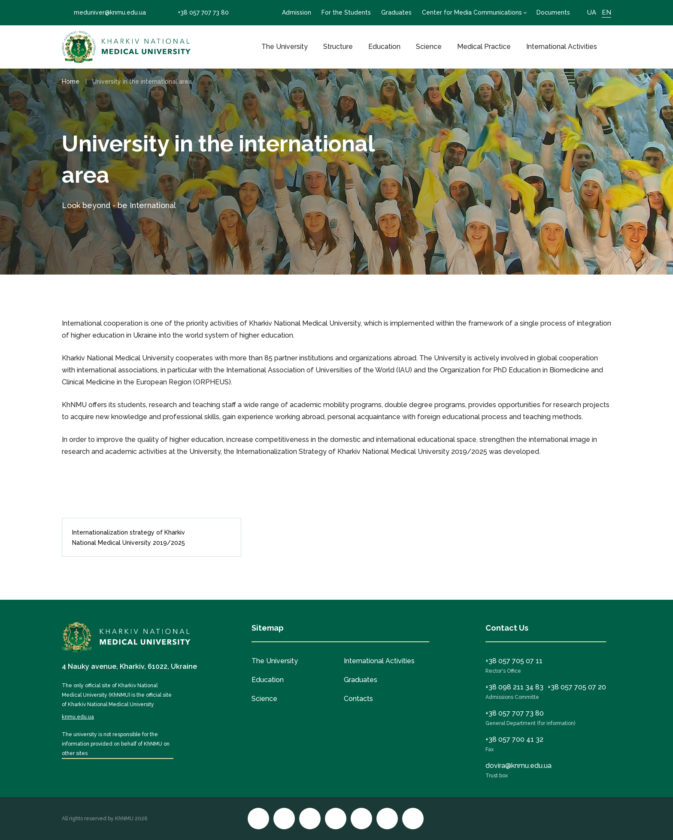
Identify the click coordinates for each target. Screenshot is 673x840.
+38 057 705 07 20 (577, 687)
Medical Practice (484, 46)
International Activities (561, 46)
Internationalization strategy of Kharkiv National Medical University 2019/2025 (148, 537)
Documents (553, 12)
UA (591, 12)
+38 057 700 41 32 (514, 739)
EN (606, 12)
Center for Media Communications (472, 12)
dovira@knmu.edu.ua (518, 765)
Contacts (358, 699)
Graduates (396, 12)
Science (429, 46)
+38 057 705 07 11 (514, 661)
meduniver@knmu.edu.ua (104, 12)
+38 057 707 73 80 (197, 12)
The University (284, 46)
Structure (338, 46)
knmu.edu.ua (78, 717)
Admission (296, 12)
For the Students (346, 12)
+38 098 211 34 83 (514, 687)
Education (384, 46)
